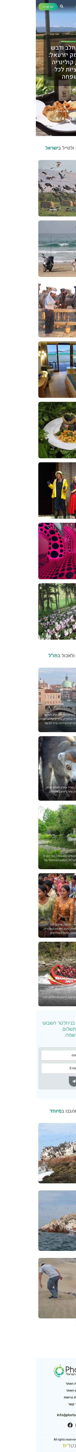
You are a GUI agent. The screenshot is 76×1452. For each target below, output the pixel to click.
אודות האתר (38, 1383)
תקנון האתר (38, 1390)
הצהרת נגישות (38, 1397)
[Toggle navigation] (69, 8)
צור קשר (38, 1404)
